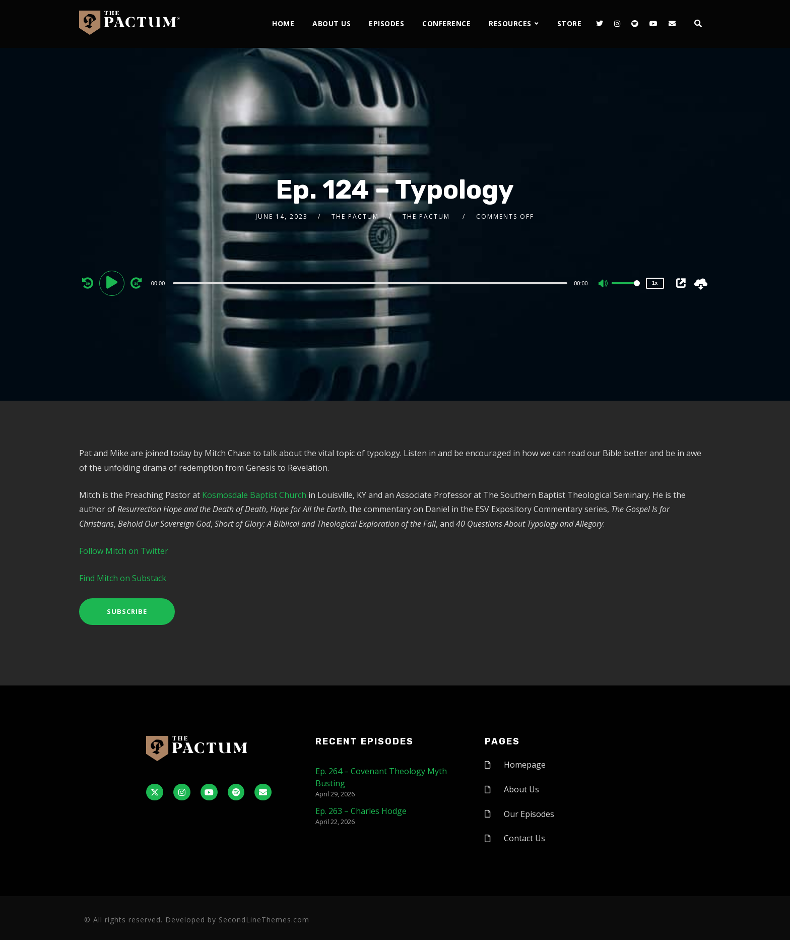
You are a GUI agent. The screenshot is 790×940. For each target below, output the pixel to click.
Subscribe (127, 611)
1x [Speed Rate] (654, 283)
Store (569, 23)
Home (283, 23)
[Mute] (604, 284)
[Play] (113, 283)
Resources (510, 23)
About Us (331, 23)
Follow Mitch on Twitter (124, 550)
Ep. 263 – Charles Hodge (361, 811)
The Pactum (355, 216)
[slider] (370, 283)
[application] (371, 283)
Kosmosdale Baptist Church (254, 494)
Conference (446, 23)
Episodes (386, 23)
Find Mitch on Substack (122, 578)
